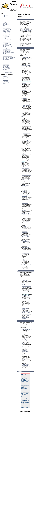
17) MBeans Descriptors (8, 40)
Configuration (6, 65)
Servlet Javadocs (6, 67)
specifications (26, 29)
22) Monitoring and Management (10, 46)
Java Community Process (26, 30)
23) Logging (5, 47)
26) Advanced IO (6, 51)
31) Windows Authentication (9, 57)
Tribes (4, 83)
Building (5, 76)
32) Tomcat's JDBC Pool (8, 58)
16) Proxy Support (7, 39)
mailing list (23, 391)
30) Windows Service (7, 56)
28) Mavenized (6, 53)
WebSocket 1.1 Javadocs (8, 71)
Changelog (5, 77)
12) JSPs (5, 35)
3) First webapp (6, 24)
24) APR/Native (6, 49)
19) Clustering (6, 43)
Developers (5, 80)
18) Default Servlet (7, 42)
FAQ (4, 16)
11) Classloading (6, 34)
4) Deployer (5, 25)
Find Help (23, 386)
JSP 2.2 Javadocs (6, 68)
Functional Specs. (6, 82)
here (27, 399)
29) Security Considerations (9, 54)
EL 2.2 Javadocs (6, 69)
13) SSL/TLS (6, 36)
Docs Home (5, 15)
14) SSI (4, 37)
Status (4, 78)
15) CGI (5, 38)
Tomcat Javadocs (6, 66)
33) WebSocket (6, 59)
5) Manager (5, 27)
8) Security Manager (7, 30)
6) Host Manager (6, 28)
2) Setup (5, 23)
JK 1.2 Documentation (7, 72)
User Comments (6, 17)
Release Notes (6, 64)
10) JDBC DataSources (8, 32)
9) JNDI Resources (7, 31)
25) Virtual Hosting (7, 50)
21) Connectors (6, 45)
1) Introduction (6, 22)
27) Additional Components (8, 52)
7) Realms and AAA (7, 29)
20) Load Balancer (7, 44)
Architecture (5, 81)
